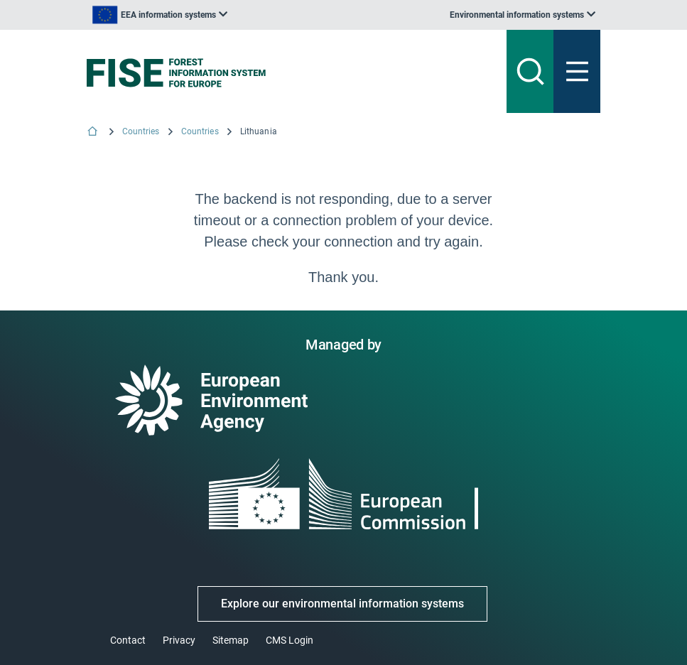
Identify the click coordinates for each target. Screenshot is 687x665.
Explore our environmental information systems (342, 603)
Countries (141, 131)
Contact (128, 640)
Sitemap (230, 640)
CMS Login (289, 640)
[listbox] (160, 15)
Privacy (179, 640)
